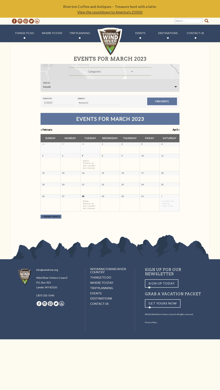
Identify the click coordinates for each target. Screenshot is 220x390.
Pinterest (25, 21)
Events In (47, 98)
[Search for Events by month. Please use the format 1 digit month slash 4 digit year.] (58, 102)
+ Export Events (51, 267)
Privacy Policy (151, 373)
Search (81, 98)
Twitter (31, 21)
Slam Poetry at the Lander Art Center (89, 248)
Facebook (14, 21)
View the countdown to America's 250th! (110, 12)
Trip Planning (79, 33)
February (46, 129)
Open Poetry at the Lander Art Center (89, 176)
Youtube (37, 21)
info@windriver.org (47, 320)
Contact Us (195, 33)
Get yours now (163, 354)
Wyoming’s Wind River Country (108, 321)
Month (47, 86)
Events (140, 33)
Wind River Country (110, 43)
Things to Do (24, 33)
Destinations (168, 33)
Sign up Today (162, 334)
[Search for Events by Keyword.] (98, 102)
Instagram (20, 21)
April (176, 129)
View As (46, 83)
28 (83, 240)
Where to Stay (52, 33)
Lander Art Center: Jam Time (168, 247)
